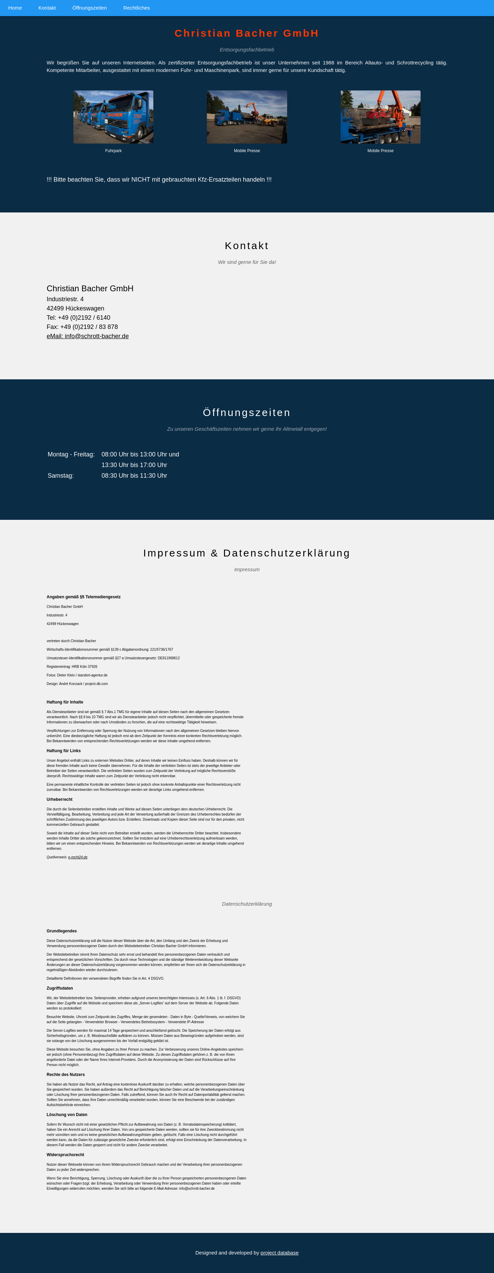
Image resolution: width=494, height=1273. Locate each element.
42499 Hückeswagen (75, 308)
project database (280, 1253)
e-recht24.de (77, 857)
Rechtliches (137, 8)
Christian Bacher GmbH (90, 288)
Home (15, 8)
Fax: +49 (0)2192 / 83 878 (82, 326)
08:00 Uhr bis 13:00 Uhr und (140, 454)
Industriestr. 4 (65, 299)
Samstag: (61, 475)
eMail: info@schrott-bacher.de (88, 336)
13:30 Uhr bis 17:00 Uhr (134, 465)
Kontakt (47, 8)
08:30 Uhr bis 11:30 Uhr (134, 475)
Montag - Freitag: (71, 454)
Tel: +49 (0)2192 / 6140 (78, 317)
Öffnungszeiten (89, 8)
